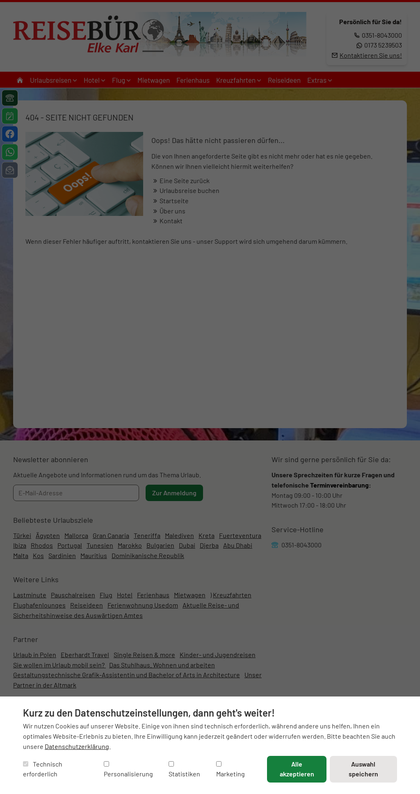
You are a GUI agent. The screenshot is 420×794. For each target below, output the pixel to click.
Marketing (230, 769)
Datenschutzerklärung (77, 746)
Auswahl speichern (363, 769)
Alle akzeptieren (297, 769)
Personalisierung (128, 769)
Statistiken (184, 769)
